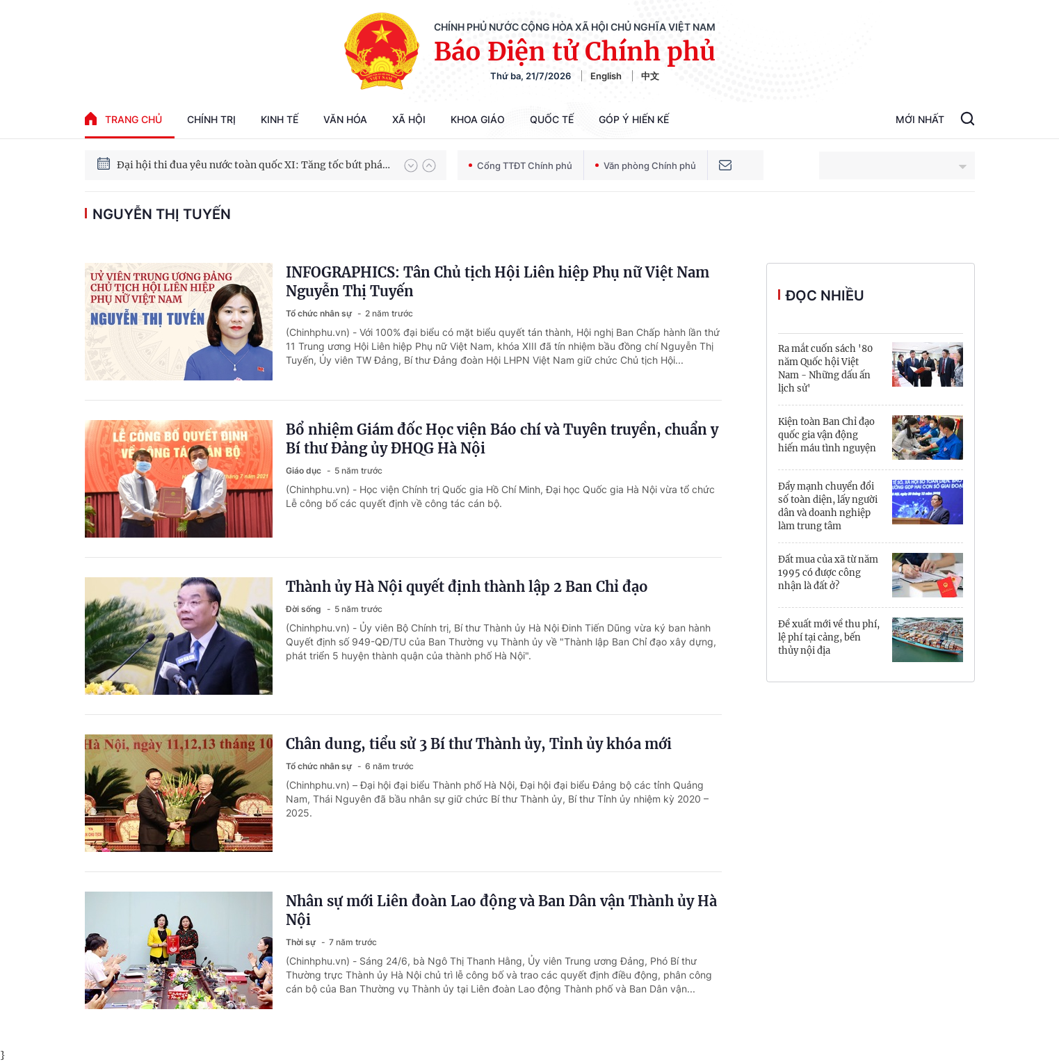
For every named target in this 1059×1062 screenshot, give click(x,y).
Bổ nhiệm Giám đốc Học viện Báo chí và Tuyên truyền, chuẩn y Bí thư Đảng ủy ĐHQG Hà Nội (502, 439)
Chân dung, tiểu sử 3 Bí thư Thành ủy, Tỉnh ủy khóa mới (479, 744)
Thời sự (302, 942)
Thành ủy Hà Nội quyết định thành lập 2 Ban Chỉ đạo (467, 586)
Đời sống (304, 609)
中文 (650, 75)
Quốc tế (552, 119)
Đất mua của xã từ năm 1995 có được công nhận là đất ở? (828, 573)
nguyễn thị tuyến (161, 214)
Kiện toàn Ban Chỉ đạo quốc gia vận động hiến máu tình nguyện (827, 435)
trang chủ (123, 118)
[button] (411, 165)
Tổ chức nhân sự (320, 313)
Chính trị (211, 119)
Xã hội (409, 119)
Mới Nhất (920, 119)
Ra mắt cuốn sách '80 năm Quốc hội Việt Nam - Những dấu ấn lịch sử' (825, 368)
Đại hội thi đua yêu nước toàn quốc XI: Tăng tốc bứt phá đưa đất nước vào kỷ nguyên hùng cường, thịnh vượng (254, 165)
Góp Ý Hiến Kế (634, 119)
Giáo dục (304, 470)
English (606, 75)
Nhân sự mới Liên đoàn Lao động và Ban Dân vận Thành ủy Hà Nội (501, 910)
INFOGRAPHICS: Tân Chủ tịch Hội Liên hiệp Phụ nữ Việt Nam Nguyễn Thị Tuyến (497, 282)
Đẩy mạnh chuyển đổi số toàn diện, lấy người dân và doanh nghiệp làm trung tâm (828, 506)
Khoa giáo (478, 119)
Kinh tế (279, 119)
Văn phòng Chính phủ (645, 165)
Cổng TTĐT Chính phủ (520, 165)
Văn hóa (345, 119)
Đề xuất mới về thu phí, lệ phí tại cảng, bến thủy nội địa (829, 637)
